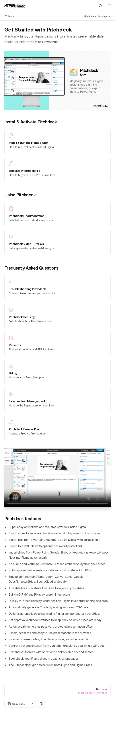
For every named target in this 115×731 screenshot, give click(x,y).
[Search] (100, 6)
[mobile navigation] (109, 6)
